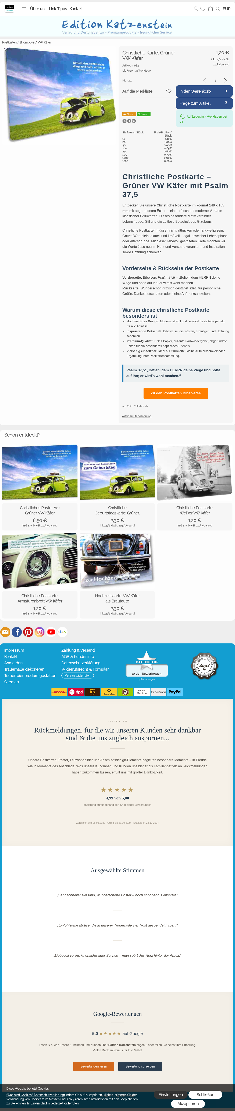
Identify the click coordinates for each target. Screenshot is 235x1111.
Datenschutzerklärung (80, 663)
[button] (24, 9)
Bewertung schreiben (140, 1066)
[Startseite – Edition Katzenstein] (9, 6)
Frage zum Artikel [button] (195, 103)
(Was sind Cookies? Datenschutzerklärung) (35, 1095)
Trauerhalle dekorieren (24, 669)
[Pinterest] (28, 632)
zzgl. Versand (49, 525)
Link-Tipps (58, 9)
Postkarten (9, 42)
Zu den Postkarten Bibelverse (176, 393)
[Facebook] (16, 632)
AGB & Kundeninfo (77, 656)
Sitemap (11, 682)
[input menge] (215, 80)
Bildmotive (27, 42)
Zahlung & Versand (78, 650)
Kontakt (76, 9)
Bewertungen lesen (93, 1066)
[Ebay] (62, 632)
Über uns (38, 9)
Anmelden (196, 9)
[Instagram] (39, 632)
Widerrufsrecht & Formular (85, 669)
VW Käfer (44, 42)
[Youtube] (51, 632)
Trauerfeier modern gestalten (30, 675)
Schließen (205, 1094)
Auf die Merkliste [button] (137, 91)
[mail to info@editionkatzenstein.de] (5, 632)
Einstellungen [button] (171, 1094)
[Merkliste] (203, 9)
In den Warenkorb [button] (195, 91)
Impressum (14, 650)
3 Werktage (136, 70)
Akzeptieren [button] (188, 1104)
